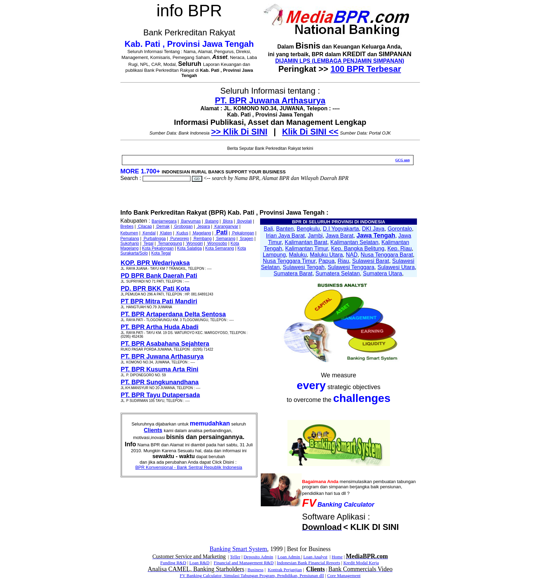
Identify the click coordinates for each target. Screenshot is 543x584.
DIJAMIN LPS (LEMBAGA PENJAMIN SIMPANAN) (339, 61)
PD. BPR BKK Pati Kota (155, 288)
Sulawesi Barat (370, 261)
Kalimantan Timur (306, 248)
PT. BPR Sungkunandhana (160, 382)
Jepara (203, 226)
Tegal (147, 243)
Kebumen (129, 233)
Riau (343, 261)
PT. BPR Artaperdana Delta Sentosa (173, 314)
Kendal (149, 233)
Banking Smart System (238, 549)
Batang (211, 221)
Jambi (315, 236)
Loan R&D (199, 562)
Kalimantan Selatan (354, 242)
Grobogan (183, 226)
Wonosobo (217, 243)
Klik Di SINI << (310, 131)
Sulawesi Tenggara (351, 267)
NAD (352, 255)
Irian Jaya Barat (285, 236)
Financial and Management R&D (244, 562)
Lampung (274, 255)
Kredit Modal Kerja (361, 562)
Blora (227, 221)
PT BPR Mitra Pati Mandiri (159, 301)
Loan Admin (289, 556)
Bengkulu (308, 229)
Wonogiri (194, 243)
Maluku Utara (326, 255)
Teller (235, 556)
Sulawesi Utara (396, 267)
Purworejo (179, 238)
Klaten (165, 233)
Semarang (225, 238)
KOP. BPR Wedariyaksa (155, 262)
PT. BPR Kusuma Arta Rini (159, 369)
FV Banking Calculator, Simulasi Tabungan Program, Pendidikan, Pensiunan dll (252, 575)
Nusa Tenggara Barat (386, 255)
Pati (221, 232)
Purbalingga (154, 238)
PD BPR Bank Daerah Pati (159, 275)
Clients (153, 430)
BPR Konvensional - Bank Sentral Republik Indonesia (188, 467)
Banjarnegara (164, 221)
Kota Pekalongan (157, 248)
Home (337, 556)
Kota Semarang (219, 248)
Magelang (201, 233)
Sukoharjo (130, 243)
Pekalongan (242, 233)
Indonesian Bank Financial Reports (308, 562)
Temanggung (169, 243)
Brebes (127, 226)
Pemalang (130, 238)
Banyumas (190, 221)
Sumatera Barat (293, 273)
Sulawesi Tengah (304, 267)
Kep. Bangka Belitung (357, 248)
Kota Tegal (161, 253)
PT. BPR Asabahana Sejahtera (165, 343)
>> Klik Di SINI (239, 131)
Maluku (298, 255)
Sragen (246, 238)
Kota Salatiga (189, 248)
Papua (327, 261)
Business (256, 569)
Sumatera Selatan (337, 273)
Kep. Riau (400, 248)
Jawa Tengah (375, 235)
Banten (285, 229)
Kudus (181, 233)
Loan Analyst (315, 556)
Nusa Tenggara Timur (289, 261)
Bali (268, 229)
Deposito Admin (258, 556)
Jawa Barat (340, 236)
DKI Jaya (373, 229)
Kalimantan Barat (306, 242)
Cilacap (144, 226)
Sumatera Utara (382, 273)
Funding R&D (173, 562)
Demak (162, 226)
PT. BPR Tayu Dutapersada (160, 395)
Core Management (343, 575)
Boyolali (244, 221)
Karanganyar (225, 226)
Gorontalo (400, 229)
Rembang (202, 238)
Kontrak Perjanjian (285, 569)
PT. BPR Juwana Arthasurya (270, 100)
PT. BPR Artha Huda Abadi (160, 327)
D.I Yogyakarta (341, 229)
